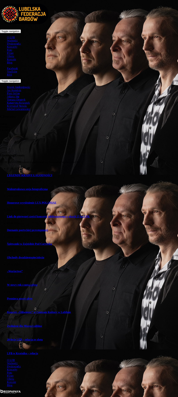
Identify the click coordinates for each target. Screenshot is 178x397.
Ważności (12, 40)
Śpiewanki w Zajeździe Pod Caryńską (29, 243)
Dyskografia (14, 43)
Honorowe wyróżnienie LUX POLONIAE (31, 202)
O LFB (11, 37)
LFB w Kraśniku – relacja (22, 353)
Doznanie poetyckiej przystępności (27, 230)
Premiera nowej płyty (20, 298)
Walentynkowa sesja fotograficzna (27, 189)
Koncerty (12, 46)
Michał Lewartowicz (18, 109)
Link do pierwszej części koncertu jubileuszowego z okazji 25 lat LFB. (48, 216)
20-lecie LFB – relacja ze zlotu (25, 339)
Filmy (10, 53)
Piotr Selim (13, 93)
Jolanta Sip (13, 96)
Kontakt (11, 59)
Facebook (12, 68)
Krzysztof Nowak (17, 105)
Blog (9, 62)
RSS (9, 74)
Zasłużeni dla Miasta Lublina (24, 325)
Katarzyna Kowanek (18, 102)
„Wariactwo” (15, 271)
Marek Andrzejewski (18, 87)
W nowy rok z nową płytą (22, 284)
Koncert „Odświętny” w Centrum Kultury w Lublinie (39, 312)
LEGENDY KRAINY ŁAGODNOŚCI (29, 175)
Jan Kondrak (14, 90)
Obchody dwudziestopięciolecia (25, 257)
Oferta (10, 56)
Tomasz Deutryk (16, 99)
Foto (9, 49)
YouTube (12, 71)
